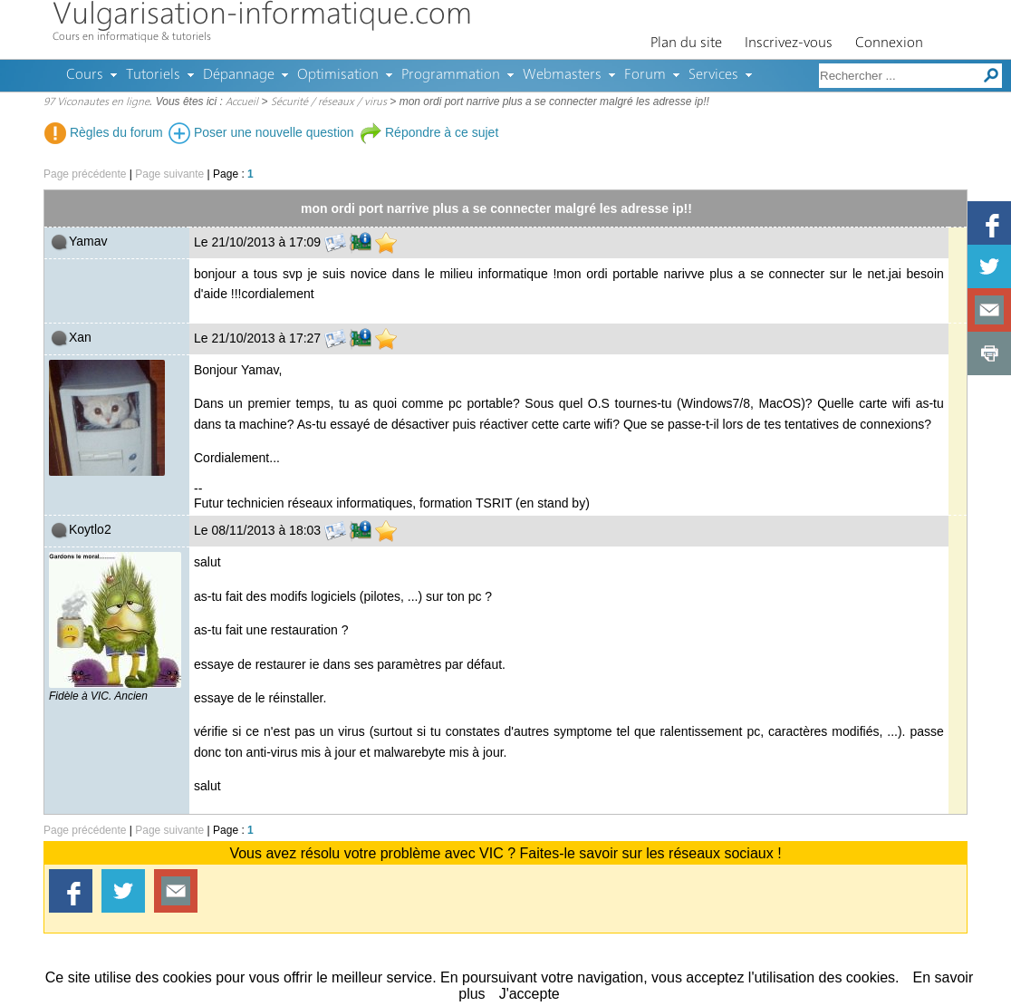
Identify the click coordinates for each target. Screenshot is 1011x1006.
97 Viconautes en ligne (96, 102)
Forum (645, 75)
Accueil (242, 102)
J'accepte (529, 993)
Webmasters (562, 75)
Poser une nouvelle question (261, 132)
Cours (84, 75)
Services (713, 75)
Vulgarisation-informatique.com (262, 16)
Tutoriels (153, 75)
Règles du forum (103, 132)
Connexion (889, 43)
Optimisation (338, 75)
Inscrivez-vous (789, 43)
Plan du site (686, 43)
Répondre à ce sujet (429, 132)
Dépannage (238, 75)
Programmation (450, 75)
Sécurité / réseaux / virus (329, 102)
